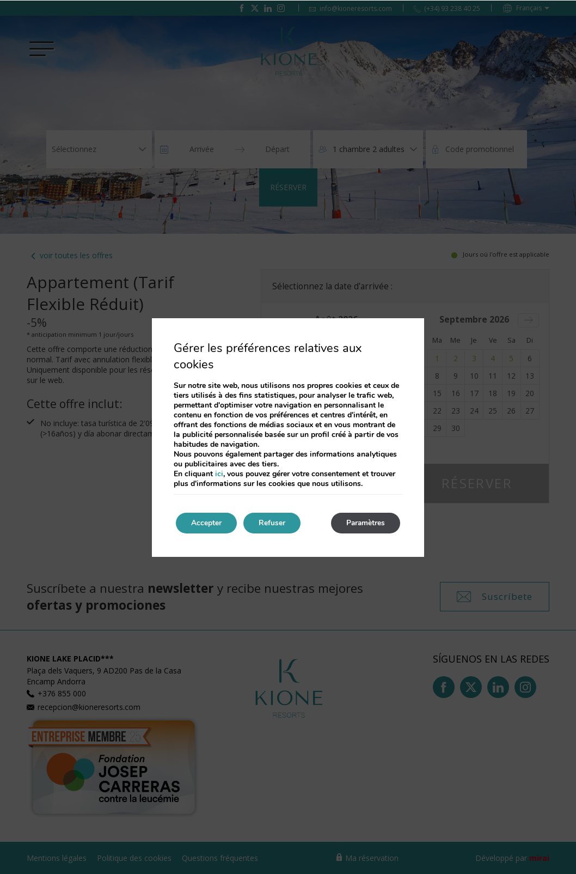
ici (219, 473)
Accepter (207, 523)
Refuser (275, 523)
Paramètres (364, 523)
